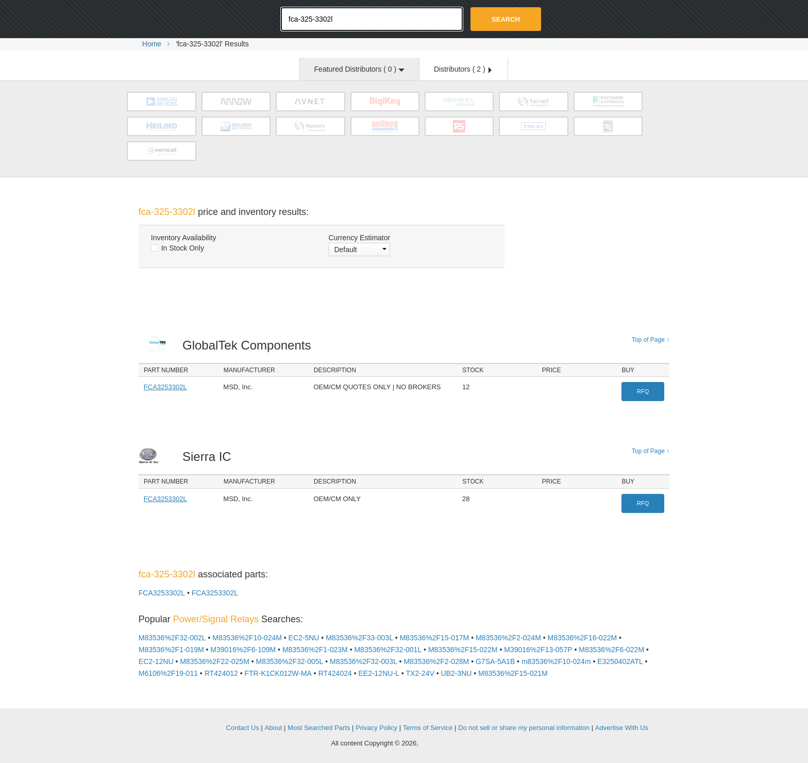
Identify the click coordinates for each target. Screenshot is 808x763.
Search (506, 19)
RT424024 (335, 673)
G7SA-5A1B (495, 661)
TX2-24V (420, 673)
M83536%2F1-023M (315, 649)
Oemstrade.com (195, 18)
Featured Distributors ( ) (359, 69)
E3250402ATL (620, 661)
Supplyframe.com (448, 743)
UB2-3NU (456, 673)
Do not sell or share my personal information (524, 728)
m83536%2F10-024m (556, 661)
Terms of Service (428, 728)
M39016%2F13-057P (538, 649)
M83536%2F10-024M (247, 638)
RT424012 (221, 673)
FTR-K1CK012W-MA (278, 673)
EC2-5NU (304, 638)
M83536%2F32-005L (290, 661)
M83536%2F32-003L (363, 661)
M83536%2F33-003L (359, 638)
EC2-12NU (156, 661)
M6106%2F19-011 (168, 673)
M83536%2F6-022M (611, 649)
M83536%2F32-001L (388, 649)
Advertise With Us (621, 728)
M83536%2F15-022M (463, 649)
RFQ (643, 391)
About (273, 728)
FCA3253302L (165, 387)
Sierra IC (209, 456)
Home (151, 44)
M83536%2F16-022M (582, 638)
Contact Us (242, 728)
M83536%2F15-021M (513, 673)
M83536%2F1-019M (171, 649)
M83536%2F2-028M (436, 661)
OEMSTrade (191, 726)
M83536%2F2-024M (508, 638)
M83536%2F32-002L (172, 638)
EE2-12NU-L (378, 673)
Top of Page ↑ (650, 339)
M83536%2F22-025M (214, 661)
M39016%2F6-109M (243, 649)
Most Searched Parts (319, 728)
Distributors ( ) (463, 69)
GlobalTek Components (249, 345)
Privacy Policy (376, 728)
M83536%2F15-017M (434, 638)
